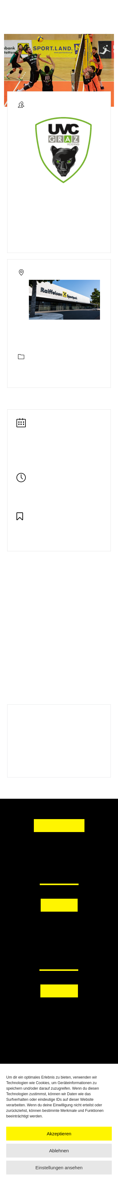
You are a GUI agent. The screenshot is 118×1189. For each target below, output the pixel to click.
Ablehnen (59, 1150)
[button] (59, 923)
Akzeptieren (59, 1133)
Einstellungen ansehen (59, 1167)
